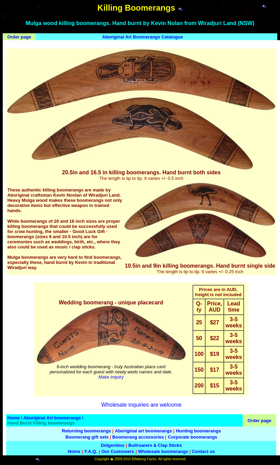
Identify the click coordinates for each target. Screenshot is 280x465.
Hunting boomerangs (198, 430)
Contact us (203, 451)
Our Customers (118, 451)
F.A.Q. (90, 451)
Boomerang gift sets (87, 437)
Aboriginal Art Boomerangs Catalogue (142, 36)
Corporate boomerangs (192, 437)
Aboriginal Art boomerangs (52, 417)
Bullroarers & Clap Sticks (155, 445)
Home (13, 417)
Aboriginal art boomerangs (143, 430)
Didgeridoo (113, 445)
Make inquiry (111, 377)
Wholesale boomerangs (163, 451)
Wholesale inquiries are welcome (141, 405)
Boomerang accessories (138, 437)
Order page (19, 36)
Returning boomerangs (86, 430)
